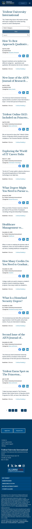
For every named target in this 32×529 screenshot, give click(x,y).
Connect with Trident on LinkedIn (27, 56)
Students (11, 272)
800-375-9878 (4, 460)
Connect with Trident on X (23, 56)
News (10, 89)
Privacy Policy (15, 521)
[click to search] (28, 35)
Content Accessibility (23, 521)
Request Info (19, 430)
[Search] (16, 35)
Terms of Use (9, 521)
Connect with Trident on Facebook (20, 56)
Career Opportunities (7, 442)
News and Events (13, 126)
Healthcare (11, 236)
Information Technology (15, 162)
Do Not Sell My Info (12, 522)
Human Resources (13, 199)
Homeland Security (13, 309)
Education (11, 52)
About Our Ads (4, 522)
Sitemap (4, 446)
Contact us (4, 440)
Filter (16, 31)
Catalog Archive (20, 522)
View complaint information (21, 506)
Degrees (21, 309)
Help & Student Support (7, 444)
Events (13, 89)
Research (16, 52)
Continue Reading (20, 69)
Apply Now (7, 430)
